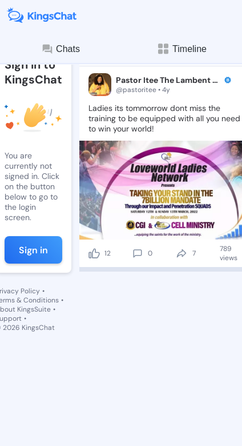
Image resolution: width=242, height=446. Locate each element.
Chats (60, 49)
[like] (94, 253)
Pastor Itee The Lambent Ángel (169, 80)
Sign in (33, 250)
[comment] (137, 253)
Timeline (181, 49)
